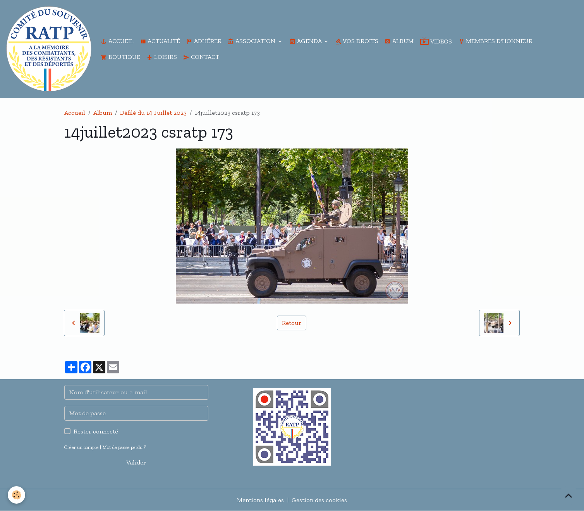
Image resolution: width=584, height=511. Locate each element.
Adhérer (204, 41)
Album (399, 41)
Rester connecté (96, 431)
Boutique (120, 56)
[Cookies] (16, 495)
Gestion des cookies (319, 500)
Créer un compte (81, 447)
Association (252, 41)
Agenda (306, 41)
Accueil (117, 41)
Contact (201, 56)
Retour (291, 322)
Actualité (160, 41)
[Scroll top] (568, 495)
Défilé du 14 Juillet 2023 (153, 112)
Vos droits (356, 41)
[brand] (48, 48)
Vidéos (436, 41)
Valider (136, 462)
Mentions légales (260, 500)
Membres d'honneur (495, 41)
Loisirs (161, 56)
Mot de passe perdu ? (124, 447)
